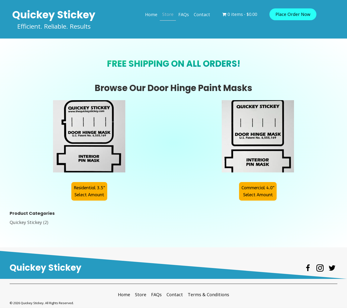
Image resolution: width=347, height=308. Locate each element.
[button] (292, 14)
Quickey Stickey (26, 222)
